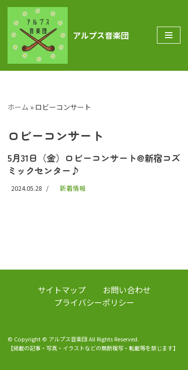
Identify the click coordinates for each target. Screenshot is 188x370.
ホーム (18, 107)
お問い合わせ (127, 290)
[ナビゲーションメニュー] (168, 35)
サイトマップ (62, 290)
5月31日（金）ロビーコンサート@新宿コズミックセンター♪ (94, 164)
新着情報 (73, 188)
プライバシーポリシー (94, 302)
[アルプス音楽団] (68, 35)
